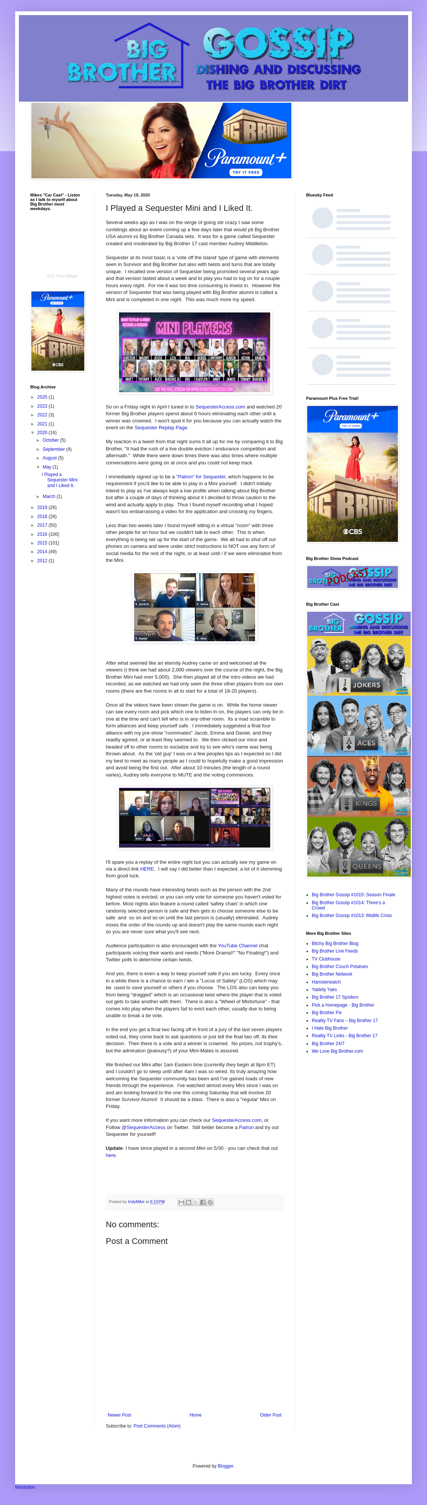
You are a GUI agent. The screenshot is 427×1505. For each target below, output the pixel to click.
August (50, 458)
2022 (43, 415)
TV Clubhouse (326, 959)
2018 (43, 516)
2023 (43, 406)
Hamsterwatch (326, 982)
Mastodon (25, 1487)
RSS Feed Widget (62, 276)
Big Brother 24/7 (328, 1043)
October (51, 440)
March (50, 496)
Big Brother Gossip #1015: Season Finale (353, 894)
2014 (43, 551)
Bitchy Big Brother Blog (335, 943)
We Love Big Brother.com (337, 1051)
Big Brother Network (332, 974)
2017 (43, 525)
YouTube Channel (238, 945)
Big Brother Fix (327, 1012)
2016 (43, 534)
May (48, 467)
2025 (43, 397)
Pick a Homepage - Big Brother (343, 1005)
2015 (43, 543)
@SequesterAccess (144, 1127)
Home (196, 1415)
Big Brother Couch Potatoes (340, 966)
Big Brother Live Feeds (335, 951)
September (54, 449)
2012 (43, 560)
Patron (246, 1127)
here (111, 1155)
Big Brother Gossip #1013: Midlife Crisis (352, 915)
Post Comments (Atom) (157, 1426)
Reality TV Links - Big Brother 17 (344, 1035)
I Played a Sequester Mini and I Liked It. (59, 480)
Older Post (271, 1415)
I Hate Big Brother (330, 1028)
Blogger (225, 1466)
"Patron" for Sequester (200, 476)
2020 (43, 432)
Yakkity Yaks (324, 989)
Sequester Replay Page (161, 427)
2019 (43, 507)
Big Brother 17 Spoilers (335, 997)
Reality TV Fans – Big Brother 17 (345, 1020)
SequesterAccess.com (220, 407)
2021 (43, 424)
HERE (147, 869)
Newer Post (119, 1415)
